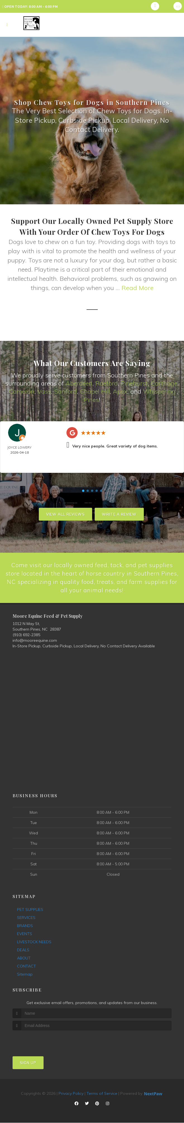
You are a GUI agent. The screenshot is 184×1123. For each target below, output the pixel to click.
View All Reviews (65, 513)
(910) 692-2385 (26, 635)
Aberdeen (79, 383)
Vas (42, 391)
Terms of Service (102, 1093)
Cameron (21, 391)
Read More (137, 288)
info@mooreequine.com (35, 640)
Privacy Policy (71, 1093)
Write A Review (119, 513)
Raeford (106, 383)
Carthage (164, 383)
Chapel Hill (95, 391)
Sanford (65, 391)
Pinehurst (134, 383)
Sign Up (28, 1063)
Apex (120, 391)
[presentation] (42, 1041)
